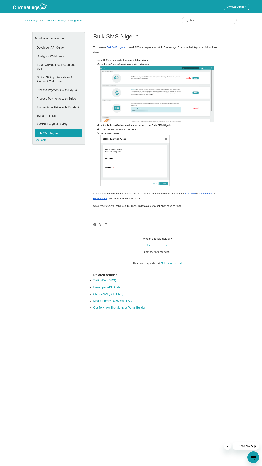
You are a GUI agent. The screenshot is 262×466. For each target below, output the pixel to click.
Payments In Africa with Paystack (58, 107)
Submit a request (171, 263)
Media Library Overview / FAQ (112, 300)
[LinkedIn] (105, 224)
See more (41, 139)
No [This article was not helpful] (166, 245)
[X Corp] (100, 224)
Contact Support (236, 6)
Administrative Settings (54, 20)
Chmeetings (32, 20)
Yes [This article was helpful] (148, 245)
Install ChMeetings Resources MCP (56, 66)
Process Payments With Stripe (56, 98)
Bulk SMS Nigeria (48, 133)
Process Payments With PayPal (57, 90)
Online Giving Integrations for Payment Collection (55, 79)
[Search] (209, 20)
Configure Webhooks (50, 56)
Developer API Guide (50, 47)
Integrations (76, 20)
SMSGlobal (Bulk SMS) (52, 124)
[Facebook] (94, 224)
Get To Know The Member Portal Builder (119, 307)
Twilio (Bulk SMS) (48, 115)
